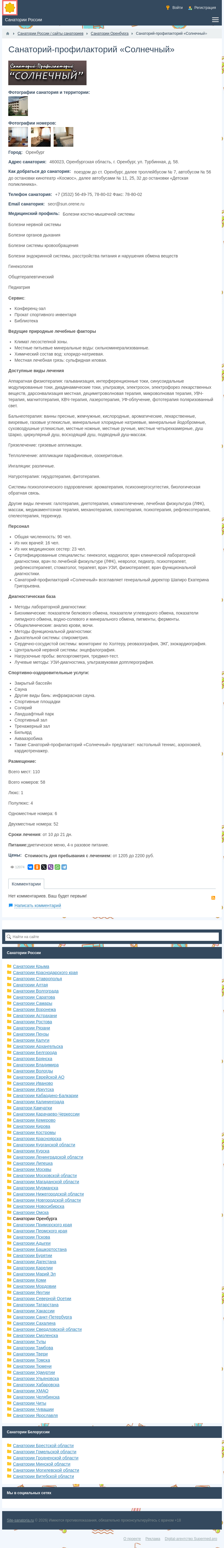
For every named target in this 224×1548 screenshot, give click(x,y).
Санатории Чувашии (33, 1409)
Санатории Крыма (31, 966)
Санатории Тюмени (32, 1366)
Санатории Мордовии (34, 1286)
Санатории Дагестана (34, 1261)
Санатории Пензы (31, 1034)
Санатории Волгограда (36, 991)
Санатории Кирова (31, 1126)
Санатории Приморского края (42, 1224)
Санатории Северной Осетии (42, 1298)
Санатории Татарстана (35, 1304)
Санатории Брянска (32, 1058)
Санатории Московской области (45, 1175)
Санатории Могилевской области (46, 1470)
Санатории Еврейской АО (38, 1077)
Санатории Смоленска (35, 1335)
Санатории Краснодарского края (45, 972)
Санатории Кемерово (34, 1120)
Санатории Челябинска (36, 1397)
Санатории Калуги (31, 1040)
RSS (213, 897)
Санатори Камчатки (32, 1107)
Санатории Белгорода (35, 1052)
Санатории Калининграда (38, 1101)
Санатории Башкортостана (40, 1249)
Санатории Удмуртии (34, 1372)
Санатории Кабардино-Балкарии (45, 1095)
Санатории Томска (31, 1360)
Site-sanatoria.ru (20, 1520)
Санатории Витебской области (43, 1476)
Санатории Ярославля (35, 1415)
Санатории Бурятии (32, 1255)
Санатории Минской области (41, 1464)
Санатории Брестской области (43, 1445)
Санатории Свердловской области (47, 1329)
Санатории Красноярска (37, 1138)
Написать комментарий (37, 905)
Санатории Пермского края (40, 1230)
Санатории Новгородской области (47, 1200)
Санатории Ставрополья (37, 978)
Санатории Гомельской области (44, 1451)
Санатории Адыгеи (32, 1243)
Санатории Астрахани (35, 1015)
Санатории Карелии (32, 1267)
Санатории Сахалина (34, 1323)
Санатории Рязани (31, 1027)
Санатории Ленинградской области (48, 1157)
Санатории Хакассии (34, 1310)
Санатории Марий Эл (34, 1273)
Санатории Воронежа (34, 1009)
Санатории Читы (29, 1403)
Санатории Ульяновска (36, 1378)
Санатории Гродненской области (45, 1457)
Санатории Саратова (34, 997)
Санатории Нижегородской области (48, 1194)
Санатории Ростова (32, 1021)
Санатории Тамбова (33, 1347)
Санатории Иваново (33, 1083)
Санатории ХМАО (30, 1390)
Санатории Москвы (32, 1169)
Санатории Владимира (36, 1064)
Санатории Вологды (33, 1070)
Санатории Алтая (30, 984)
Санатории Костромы (34, 1132)
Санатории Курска (31, 1150)
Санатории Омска (30, 1212)
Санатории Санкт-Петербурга (42, 1317)
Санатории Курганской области (44, 1144)
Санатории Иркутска (33, 1089)
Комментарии (26, 883)
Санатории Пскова (31, 1237)
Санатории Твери (30, 1353)
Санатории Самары (32, 1003)
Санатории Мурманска (35, 1187)
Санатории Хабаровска (36, 1384)
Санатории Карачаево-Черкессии (46, 1114)
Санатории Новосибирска (38, 1206)
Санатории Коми (29, 1280)
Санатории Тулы (29, 1341)
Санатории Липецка (32, 1163)
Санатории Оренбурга (35, 1218)
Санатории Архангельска (38, 1046)
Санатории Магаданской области (46, 1181)
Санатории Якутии (31, 1292)
